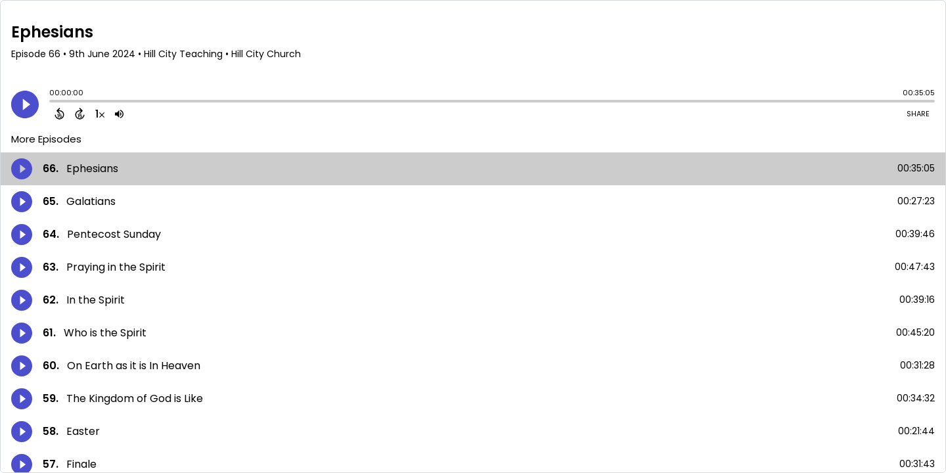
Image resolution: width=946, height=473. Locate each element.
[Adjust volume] (119, 114)
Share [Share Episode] (918, 113)
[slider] (52, 102)
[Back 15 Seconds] (59, 114)
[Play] (25, 104)
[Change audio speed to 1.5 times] (100, 114)
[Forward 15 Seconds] (80, 114)
